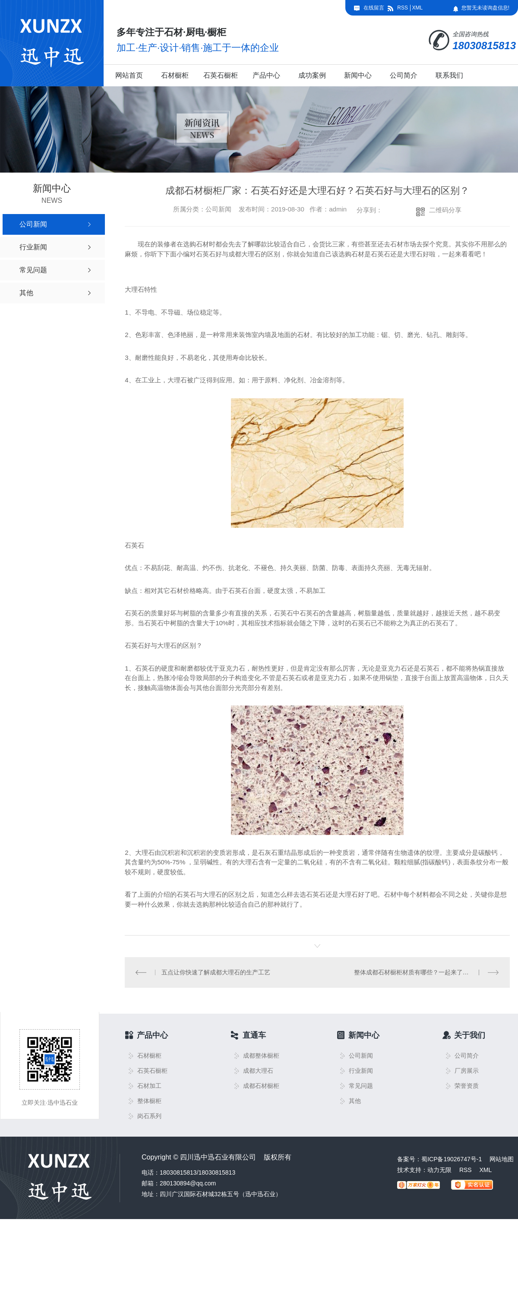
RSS (402, 8)
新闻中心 (358, 75)
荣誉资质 (467, 1086)
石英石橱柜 (220, 75)
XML (417, 8)
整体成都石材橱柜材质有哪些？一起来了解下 (414, 972)
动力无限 (439, 1169)
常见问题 (361, 1086)
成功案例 (312, 75)
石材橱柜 (175, 75)
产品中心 (266, 75)
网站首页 (129, 75)
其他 (355, 1101)
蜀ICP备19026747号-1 (451, 1159)
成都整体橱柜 (261, 1055)
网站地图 (502, 1159)
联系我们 (449, 75)
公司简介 (403, 75)
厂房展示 (467, 1071)
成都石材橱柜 (261, 1086)
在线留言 (373, 8)
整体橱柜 (149, 1101)
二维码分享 (445, 210)
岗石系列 (149, 1116)
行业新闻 (361, 1071)
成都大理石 (258, 1071)
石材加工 (149, 1086)
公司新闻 (361, 1055)
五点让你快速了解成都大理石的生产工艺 (215, 972)
